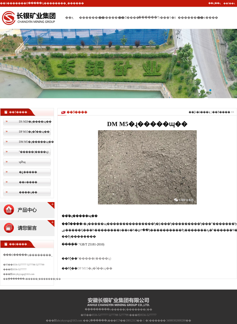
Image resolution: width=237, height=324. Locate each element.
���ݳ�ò (168, 17)
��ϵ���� (207, 17)
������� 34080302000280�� (168, 320)
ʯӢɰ (22, 162)
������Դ (148, 17)
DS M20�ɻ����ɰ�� (35, 121)
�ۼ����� (28, 172)
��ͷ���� (28, 182)
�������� (89, 17)
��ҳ (69, 17)
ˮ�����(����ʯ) (33, 151)
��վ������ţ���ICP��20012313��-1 (114, 320)
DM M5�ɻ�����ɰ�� (35, 141)
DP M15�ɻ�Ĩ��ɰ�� (34, 131)
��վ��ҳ (214, 3)
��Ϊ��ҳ (229, 3)
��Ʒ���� (128, 17)
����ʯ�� (28, 192)
